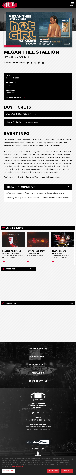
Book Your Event (38, 365)
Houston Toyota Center (10, 5)
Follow (32, 269)
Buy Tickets (7, 262)
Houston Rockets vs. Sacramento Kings (11, 252)
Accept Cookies (53, 472)
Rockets (38, 455)
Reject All (67, 472)
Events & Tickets (38, 349)
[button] (72, 5)
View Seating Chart (15, 98)
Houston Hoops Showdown (59, 252)
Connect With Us (38, 381)
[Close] (73, 461)
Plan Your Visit (38, 357)
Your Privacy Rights (8, 472)
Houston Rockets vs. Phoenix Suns (36, 252)
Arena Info (38, 373)
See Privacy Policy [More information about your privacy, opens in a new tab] (17, 468)
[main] (38, 175)
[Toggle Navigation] (72, 4)
